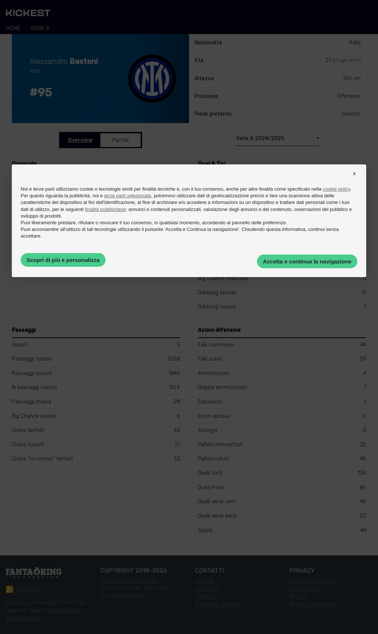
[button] (354, 180)
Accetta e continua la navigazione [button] (307, 261)
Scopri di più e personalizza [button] (63, 260)
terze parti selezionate (127, 195)
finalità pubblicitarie (105, 209)
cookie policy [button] (336, 189)
